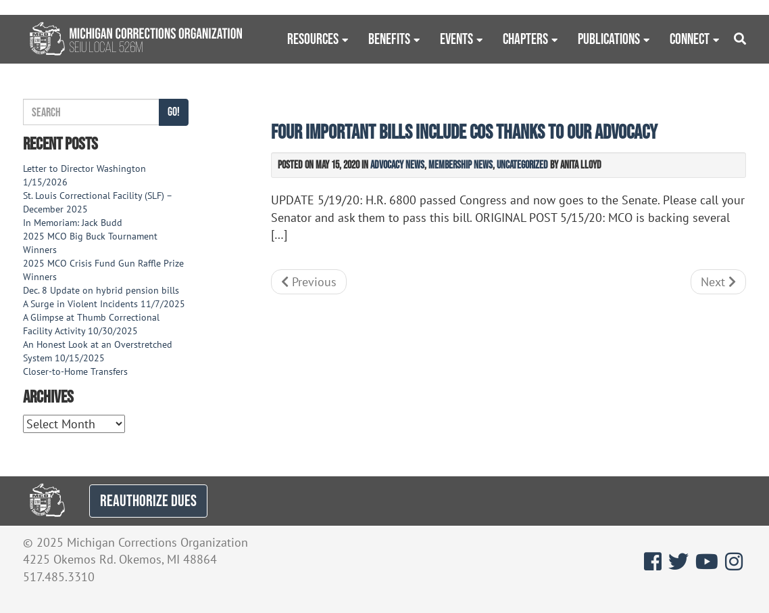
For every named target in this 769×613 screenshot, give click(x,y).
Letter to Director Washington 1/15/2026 (84, 175)
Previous (309, 282)
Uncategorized (522, 164)
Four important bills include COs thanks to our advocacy (464, 131)
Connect (690, 38)
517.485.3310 (59, 577)
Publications (609, 38)
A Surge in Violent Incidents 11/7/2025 (104, 304)
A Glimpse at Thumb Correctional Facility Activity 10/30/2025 (91, 324)
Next (718, 282)
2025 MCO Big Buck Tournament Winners (90, 243)
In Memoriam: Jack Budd (72, 223)
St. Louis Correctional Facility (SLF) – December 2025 (97, 202)
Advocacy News (397, 164)
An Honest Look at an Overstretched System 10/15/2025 (97, 351)
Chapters (525, 38)
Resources (313, 38)
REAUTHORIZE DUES (148, 500)
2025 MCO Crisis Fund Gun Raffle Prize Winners (103, 270)
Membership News (460, 164)
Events (456, 38)
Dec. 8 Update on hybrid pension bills (101, 290)
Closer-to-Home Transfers (76, 371)
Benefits (389, 38)
